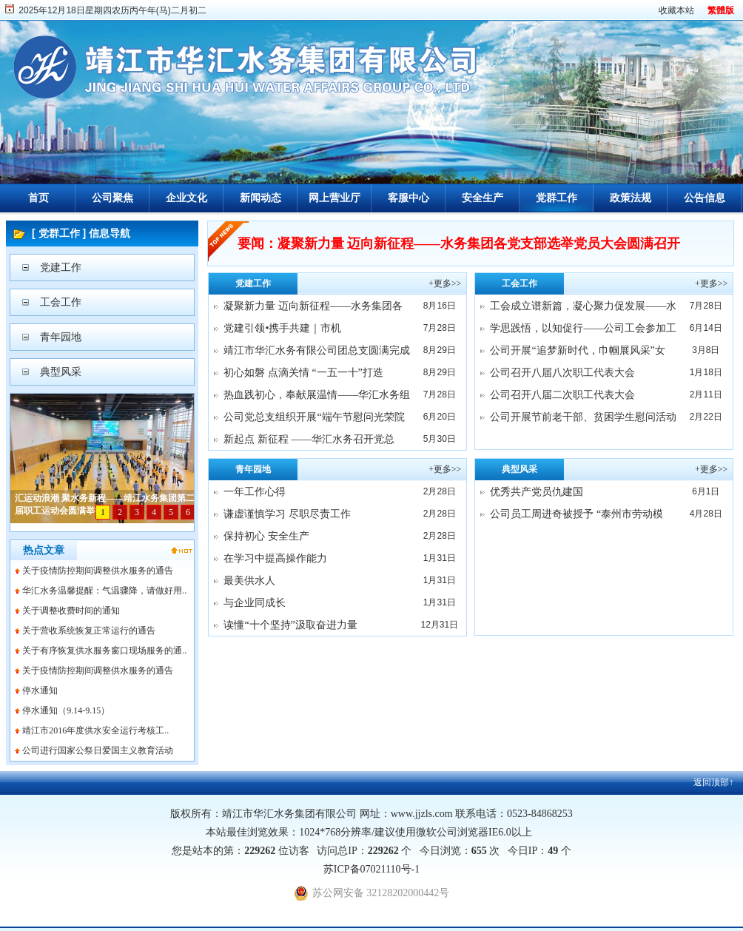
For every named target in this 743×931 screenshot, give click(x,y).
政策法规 (630, 198)
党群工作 (556, 198)
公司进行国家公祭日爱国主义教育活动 (97, 750)
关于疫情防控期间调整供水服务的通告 (97, 570)
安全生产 (482, 198)
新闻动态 (260, 198)
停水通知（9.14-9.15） (66, 710)
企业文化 (186, 198)
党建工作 (60, 267)
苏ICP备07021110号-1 (371, 869)
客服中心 (408, 198)
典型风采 (60, 371)
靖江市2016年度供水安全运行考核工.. (95, 730)
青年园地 (60, 337)
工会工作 (60, 302)
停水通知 (40, 690)
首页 (38, 198)
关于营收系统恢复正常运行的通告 (88, 630)
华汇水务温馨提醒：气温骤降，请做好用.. (104, 590)
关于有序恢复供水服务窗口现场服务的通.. (104, 650)
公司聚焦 (112, 198)
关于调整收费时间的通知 (71, 610)
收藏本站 (676, 10)
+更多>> (444, 283)
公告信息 (704, 198)
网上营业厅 (334, 198)
